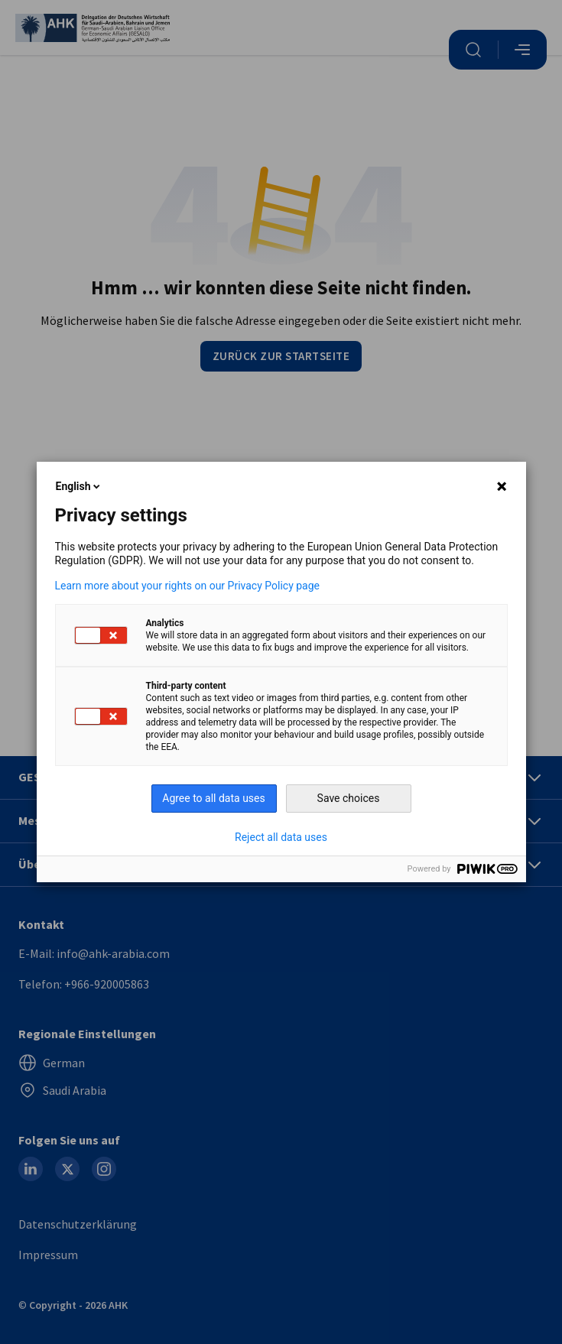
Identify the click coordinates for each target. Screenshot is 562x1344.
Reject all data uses (281, 837)
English (79, 486)
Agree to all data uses (213, 798)
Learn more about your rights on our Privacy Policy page (187, 585)
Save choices (348, 798)
